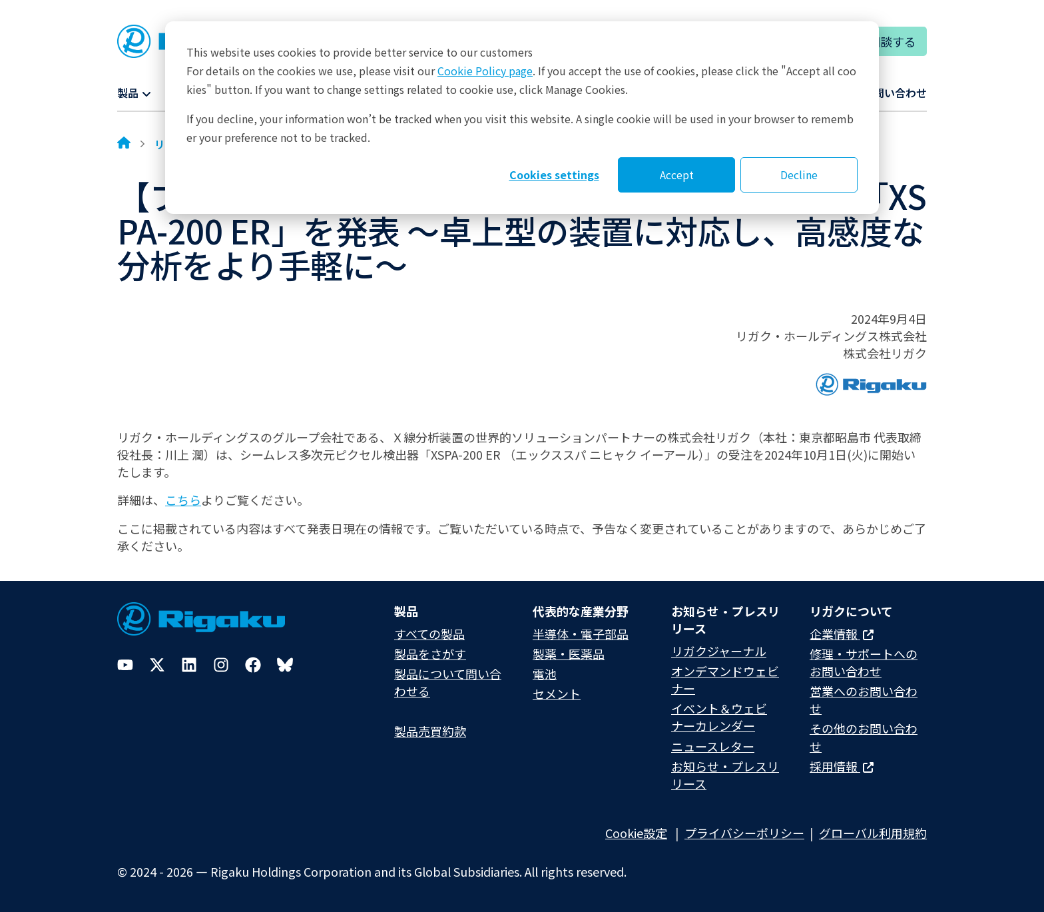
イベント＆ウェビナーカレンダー (719, 716)
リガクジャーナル (718, 651)
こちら (183, 499)
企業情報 (842, 633)
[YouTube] (125, 665)
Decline (799, 175)
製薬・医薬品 (569, 653)
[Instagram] (221, 665)
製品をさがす (430, 653)
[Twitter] (157, 665)
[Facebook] (253, 665)
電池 (545, 673)
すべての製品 (429, 633)
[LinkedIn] (189, 665)
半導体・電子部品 (581, 633)
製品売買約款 (430, 730)
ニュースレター (712, 746)
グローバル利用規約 (873, 832)
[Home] (123, 144)
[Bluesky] (285, 665)
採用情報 (842, 766)
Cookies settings (554, 175)
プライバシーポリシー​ (744, 832)
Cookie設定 (636, 832)
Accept (677, 175)
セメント (557, 693)
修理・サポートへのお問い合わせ (863, 662)
